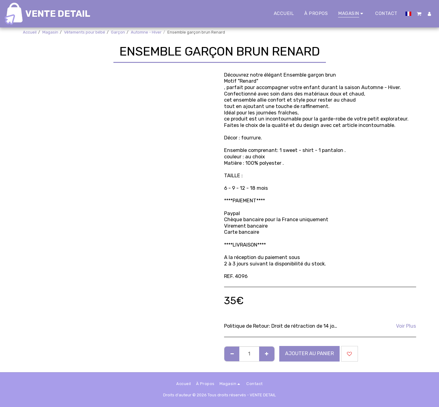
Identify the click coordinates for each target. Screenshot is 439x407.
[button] (419, 13)
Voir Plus (406, 326)
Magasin (50, 32)
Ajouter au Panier (309, 353)
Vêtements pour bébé (84, 32)
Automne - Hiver (146, 32)
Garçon (118, 32)
